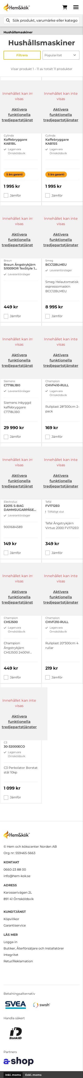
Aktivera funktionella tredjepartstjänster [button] (19, 114)
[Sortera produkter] (61, 55)
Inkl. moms (13, 1074)
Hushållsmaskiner (18, 32)
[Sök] (41, 20)
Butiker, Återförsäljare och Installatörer (34, 948)
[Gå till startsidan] (17, 7)
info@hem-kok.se (17, 876)
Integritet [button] (11, 955)
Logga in (10, 942)
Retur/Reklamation (18, 961)
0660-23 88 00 (15, 869)
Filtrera (22, 55)
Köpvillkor (11, 919)
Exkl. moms (33, 1074)
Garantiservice (15, 925)
